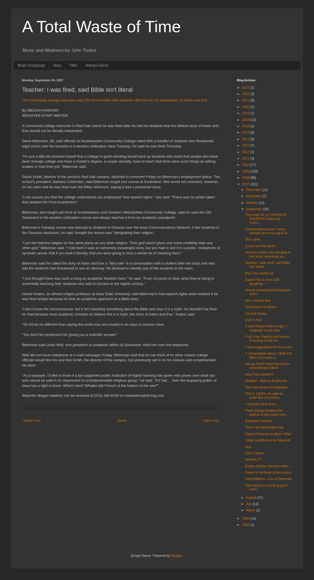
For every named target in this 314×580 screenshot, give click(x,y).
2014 (246, 139)
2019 (246, 113)
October (252, 203)
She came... (254, 239)
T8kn (73, 65)
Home (122, 421)
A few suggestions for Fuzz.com (268, 347)
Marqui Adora (97, 65)
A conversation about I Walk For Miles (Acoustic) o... (268, 355)
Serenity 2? (253, 460)
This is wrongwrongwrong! (264, 427)
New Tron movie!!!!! (259, 374)
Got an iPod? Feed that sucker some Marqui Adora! (267, 366)
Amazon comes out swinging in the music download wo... (268, 254)
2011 (246, 158)
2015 (246, 132)
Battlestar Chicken (258, 421)
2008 (246, 178)
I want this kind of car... (262, 404)
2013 (246, 145)
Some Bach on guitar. (261, 307)
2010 (246, 165)
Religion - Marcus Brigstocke (266, 381)
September (254, 209)
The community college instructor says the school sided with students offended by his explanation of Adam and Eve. (115, 100)
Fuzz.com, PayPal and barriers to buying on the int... (267, 338)
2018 (246, 120)
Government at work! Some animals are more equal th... (267, 231)
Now (57, 65)
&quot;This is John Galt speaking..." (262, 281)
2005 (246, 525)
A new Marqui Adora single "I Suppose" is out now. (266, 328)
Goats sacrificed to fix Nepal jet (268, 440)
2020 (246, 107)
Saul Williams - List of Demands (268, 479)
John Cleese (254, 453)
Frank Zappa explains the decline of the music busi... (266, 412)
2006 (246, 518)
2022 (246, 94)
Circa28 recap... (257, 313)
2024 (246, 88)
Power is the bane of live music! (268, 472)
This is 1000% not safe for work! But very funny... (264, 396)
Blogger (176, 556)
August (251, 498)
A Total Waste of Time (101, 26)
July (249, 504)
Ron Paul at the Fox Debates (266, 387)
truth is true (253, 320)
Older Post (211, 421)
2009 (246, 171)
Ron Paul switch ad (259, 273)
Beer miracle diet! (258, 301)
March (251, 510)
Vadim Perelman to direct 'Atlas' (268, 434)
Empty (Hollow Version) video (266, 466)
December (254, 190)
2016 (246, 126)
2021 (246, 100)
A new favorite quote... (261, 246)
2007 (246, 184)
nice (248, 447)
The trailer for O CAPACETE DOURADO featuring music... (266, 219)
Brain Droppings (31, 65)
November (254, 196)
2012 (246, 152)
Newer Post (31, 421)
